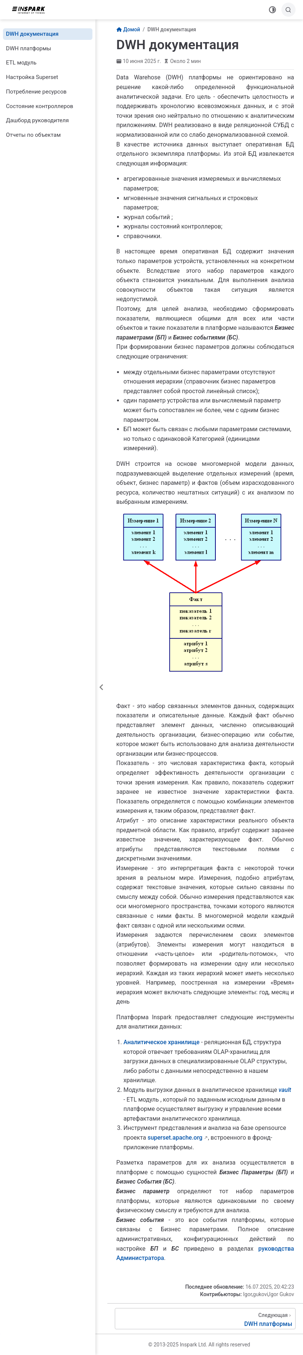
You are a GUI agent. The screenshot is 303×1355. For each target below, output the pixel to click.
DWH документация (32, 34)
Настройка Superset (32, 77)
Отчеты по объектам (33, 135)
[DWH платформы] (205, 1318)
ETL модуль (21, 62)
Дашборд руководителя (37, 120)
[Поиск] (288, 10)
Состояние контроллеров (39, 106)
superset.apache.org (175, 1137)
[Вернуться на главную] (31, 9)
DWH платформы (28, 48)
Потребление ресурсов (36, 91)
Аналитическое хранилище (161, 1042)
